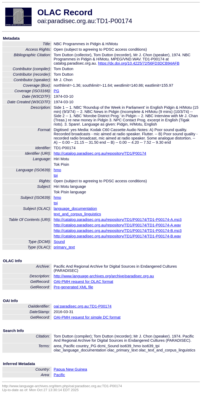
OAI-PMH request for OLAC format (83, 281)
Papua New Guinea (70, 369)
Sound (59, 242)
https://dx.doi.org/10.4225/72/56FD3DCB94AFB (139, 63)
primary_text (64, 247)
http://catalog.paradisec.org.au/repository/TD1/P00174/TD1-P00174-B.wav (117, 236)
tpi (56, 175)
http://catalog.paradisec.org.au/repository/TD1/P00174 (100, 153)
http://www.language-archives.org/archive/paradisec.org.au (104, 276)
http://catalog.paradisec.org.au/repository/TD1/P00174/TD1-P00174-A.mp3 (117, 219)
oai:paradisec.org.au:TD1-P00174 (83, 306)
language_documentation (75, 208)
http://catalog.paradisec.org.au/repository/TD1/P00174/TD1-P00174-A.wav (117, 225)
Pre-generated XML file (73, 287)
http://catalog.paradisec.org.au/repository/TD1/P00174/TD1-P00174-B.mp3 (117, 231)
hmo (57, 170)
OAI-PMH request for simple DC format (87, 317)
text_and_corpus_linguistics (77, 214)
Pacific (59, 375)
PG (56, 91)
